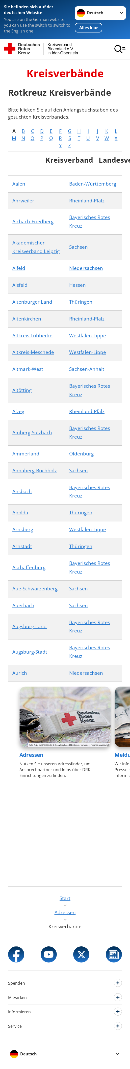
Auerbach (23, 605)
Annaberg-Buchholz (34, 470)
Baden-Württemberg (92, 184)
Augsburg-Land (29, 626)
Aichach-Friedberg (33, 221)
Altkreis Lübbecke (32, 335)
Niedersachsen (86, 268)
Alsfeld (20, 285)
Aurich (19, 673)
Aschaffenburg (28, 567)
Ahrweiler (23, 200)
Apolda (20, 512)
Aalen (18, 184)
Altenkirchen (26, 318)
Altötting (22, 390)
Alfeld (18, 268)
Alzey (18, 411)
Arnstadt (22, 546)
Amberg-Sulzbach (32, 432)
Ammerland (25, 453)
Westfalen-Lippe (87, 335)
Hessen (77, 285)
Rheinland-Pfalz (87, 200)
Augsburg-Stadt (29, 652)
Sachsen (78, 247)
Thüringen (80, 302)
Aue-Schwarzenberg (35, 588)
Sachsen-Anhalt (86, 369)
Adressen (31, 754)
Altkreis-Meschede (33, 352)
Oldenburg (81, 453)
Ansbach (22, 491)
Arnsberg (22, 529)
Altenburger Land (32, 302)
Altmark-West (27, 369)
